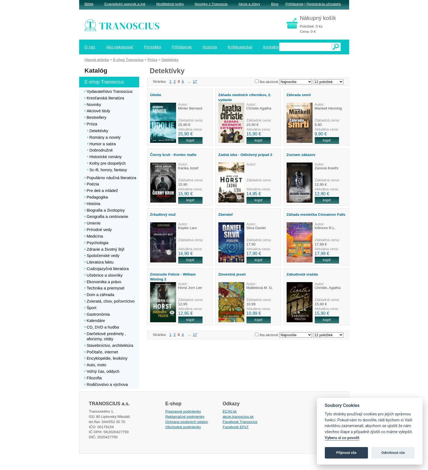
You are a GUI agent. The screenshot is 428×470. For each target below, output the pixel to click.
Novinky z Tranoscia (211, 4)
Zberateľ (225, 214)
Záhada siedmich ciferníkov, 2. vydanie (244, 97)
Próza (152, 60)
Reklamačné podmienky (184, 417)
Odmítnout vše (393, 453)
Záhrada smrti (299, 95)
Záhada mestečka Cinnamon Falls (316, 214)
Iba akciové (269, 82)
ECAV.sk (230, 411)
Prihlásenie (294, 4)
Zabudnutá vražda (302, 274)
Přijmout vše (346, 453)
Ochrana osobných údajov (186, 422)
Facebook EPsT (236, 427)
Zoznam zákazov (301, 155)
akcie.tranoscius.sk (238, 417)
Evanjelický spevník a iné (124, 4)
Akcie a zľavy (249, 4)
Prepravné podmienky (183, 411)
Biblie (89, 4)
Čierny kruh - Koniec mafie (173, 155)
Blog (274, 4)
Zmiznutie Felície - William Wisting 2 (173, 276)
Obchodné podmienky (183, 427)
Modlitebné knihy (170, 4)
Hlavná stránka (97, 60)
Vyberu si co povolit (342, 438)
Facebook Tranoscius (240, 422)
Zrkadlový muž (163, 214)
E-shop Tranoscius (128, 60)
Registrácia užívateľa (324, 4)
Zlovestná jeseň (232, 274)
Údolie (155, 95)
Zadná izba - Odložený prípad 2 (245, 155)
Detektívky (170, 60)
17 (195, 81)
